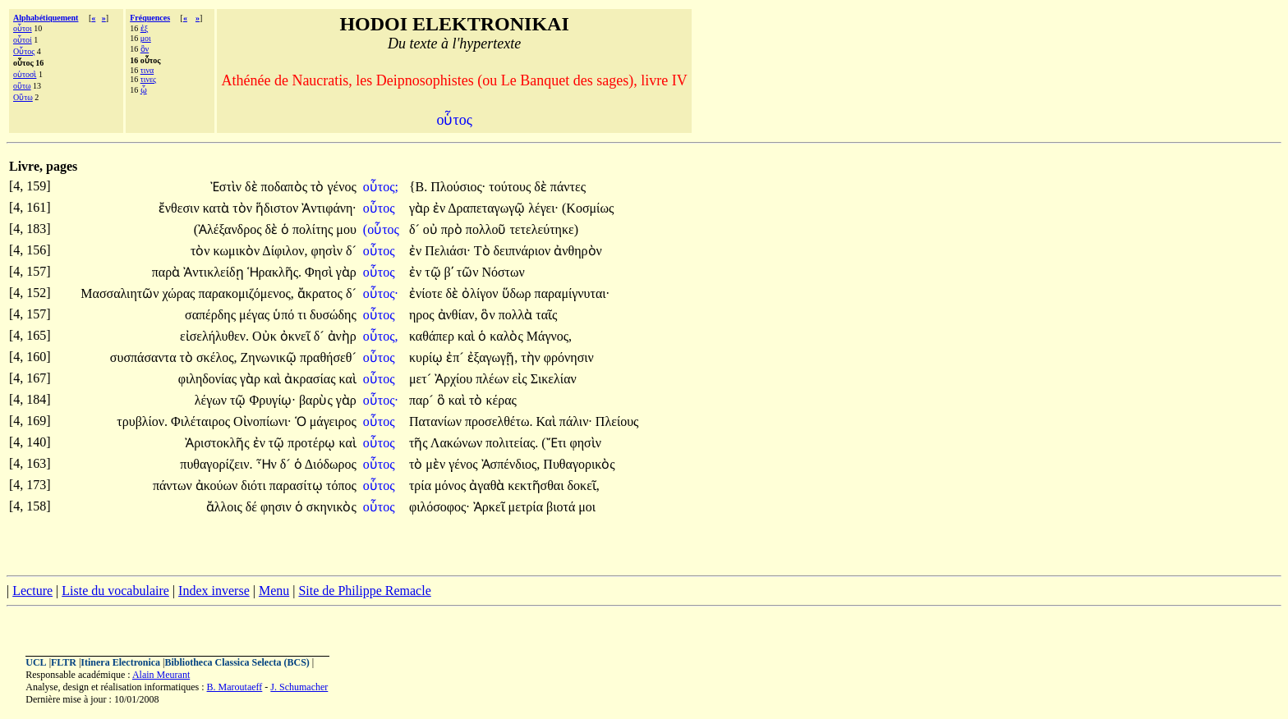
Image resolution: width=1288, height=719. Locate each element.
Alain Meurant (161, 674)
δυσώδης (333, 315)
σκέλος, (216, 357)
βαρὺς (317, 400)
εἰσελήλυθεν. (214, 336)
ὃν (145, 48)
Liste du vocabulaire (115, 591)
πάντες (568, 187)
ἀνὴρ (342, 336)
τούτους (511, 187)
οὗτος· (380, 293)
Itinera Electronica (120, 662)
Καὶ (547, 421)
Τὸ (484, 251)
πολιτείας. (511, 443)
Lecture (32, 591)
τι (303, 315)
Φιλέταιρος (202, 421)
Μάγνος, (549, 336)
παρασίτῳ (297, 485)
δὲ (253, 187)
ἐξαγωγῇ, (492, 357)
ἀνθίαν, (458, 315)
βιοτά (562, 507)
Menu (274, 591)
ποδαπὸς (285, 187)
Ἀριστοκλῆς (219, 443)
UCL (35, 662)
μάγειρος (333, 421)
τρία (422, 485)
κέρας (500, 400)
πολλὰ (517, 315)
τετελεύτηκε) (543, 229)
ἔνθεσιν (181, 208)
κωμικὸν (238, 251)
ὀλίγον (481, 293)
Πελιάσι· (448, 251)
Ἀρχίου (455, 379)
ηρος (423, 315)
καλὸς (508, 336)
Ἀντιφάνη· (328, 208)
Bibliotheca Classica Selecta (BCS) (237, 662)
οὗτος (380, 208)
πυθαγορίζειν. (216, 464)
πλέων (494, 379)
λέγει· (543, 208)
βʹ (448, 272)
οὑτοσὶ (24, 74)
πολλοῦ (488, 229)
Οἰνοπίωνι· (262, 421)
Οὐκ (266, 336)
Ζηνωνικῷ (270, 357)
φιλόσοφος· (439, 507)
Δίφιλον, (284, 251)
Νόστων (502, 272)
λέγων (212, 400)
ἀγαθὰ (488, 485)
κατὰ (218, 208)
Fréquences (150, 17)
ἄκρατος (321, 293)
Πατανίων (437, 421)
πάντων (174, 485)
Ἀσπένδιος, (510, 464)
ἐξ (144, 28)
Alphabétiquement (45, 17)
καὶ (468, 336)
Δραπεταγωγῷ (488, 208)
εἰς (522, 379)
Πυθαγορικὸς (578, 464)
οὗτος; (380, 187)
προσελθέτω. (499, 421)
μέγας (256, 315)
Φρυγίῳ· (272, 400)
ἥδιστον (278, 208)
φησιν (277, 507)
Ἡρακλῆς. (274, 272)
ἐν (440, 208)
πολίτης (314, 229)
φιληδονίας (209, 379)
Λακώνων (457, 443)
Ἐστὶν (227, 187)
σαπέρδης (212, 315)
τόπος (341, 485)
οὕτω (22, 85)
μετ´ (422, 379)
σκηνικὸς (331, 507)
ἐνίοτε (427, 293)
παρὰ (167, 272)
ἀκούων (218, 485)
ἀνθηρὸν (577, 251)
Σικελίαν (554, 379)
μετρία (527, 507)
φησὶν (327, 251)
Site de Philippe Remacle (364, 591)
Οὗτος (23, 51)
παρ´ (423, 400)
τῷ (434, 272)
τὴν (532, 357)
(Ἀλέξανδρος (229, 229)
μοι (145, 38)
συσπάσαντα (145, 357)
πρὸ (453, 229)
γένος (341, 187)
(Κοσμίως (588, 208)
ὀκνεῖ (297, 336)
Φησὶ (320, 272)
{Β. (418, 187)
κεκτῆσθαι (537, 485)
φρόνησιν (569, 357)
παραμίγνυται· (572, 293)
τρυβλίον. (142, 421)
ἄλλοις (226, 507)
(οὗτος (382, 229)
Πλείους (617, 421)
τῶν (469, 272)
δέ (253, 507)
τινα (147, 70)
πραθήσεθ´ (328, 357)
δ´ (416, 229)
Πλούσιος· (457, 187)
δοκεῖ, (584, 485)
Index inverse (214, 591)
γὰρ (421, 208)
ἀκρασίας (311, 379)
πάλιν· (575, 421)
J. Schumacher (299, 687)
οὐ (432, 229)
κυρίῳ (427, 357)
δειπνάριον (524, 251)
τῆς (419, 443)
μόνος (452, 485)
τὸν (243, 208)
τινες (148, 79)
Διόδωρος (330, 464)
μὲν (437, 464)
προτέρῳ (313, 443)
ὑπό (285, 315)
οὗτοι (22, 28)
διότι (255, 485)
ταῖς (546, 315)
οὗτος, (380, 336)
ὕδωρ (518, 293)
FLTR (63, 662)
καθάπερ (433, 336)
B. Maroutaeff (235, 687)
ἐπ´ (456, 357)
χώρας (180, 293)
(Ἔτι (555, 443)
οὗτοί (22, 39)
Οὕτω (23, 97)
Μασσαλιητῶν (121, 293)
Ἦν (268, 464)
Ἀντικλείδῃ (214, 272)
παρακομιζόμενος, (245, 293)
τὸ (318, 187)
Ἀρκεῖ (490, 507)
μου (346, 229)
